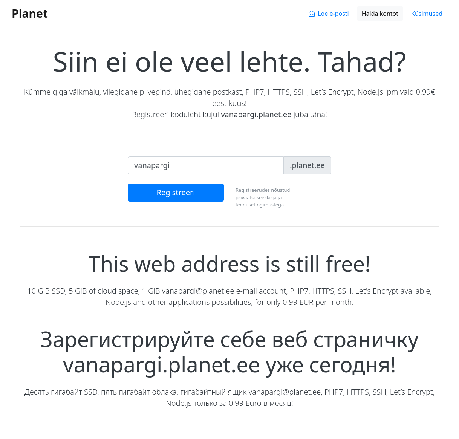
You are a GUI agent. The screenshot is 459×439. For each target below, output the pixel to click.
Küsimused (426, 13)
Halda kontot (380, 13)
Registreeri (176, 192)
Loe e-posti (333, 13)
